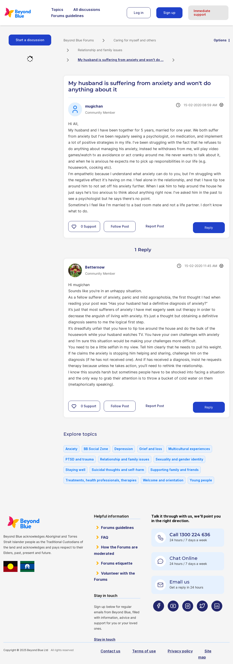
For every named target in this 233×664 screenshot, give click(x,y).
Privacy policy (180, 651)
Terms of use (144, 651)
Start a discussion (30, 40)
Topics (57, 9)
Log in (139, 13)
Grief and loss (150, 449)
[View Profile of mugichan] (94, 106)
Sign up (169, 13)
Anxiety (71, 449)
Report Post (155, 226)
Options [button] (220, 40)
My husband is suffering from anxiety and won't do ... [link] (121, 60)
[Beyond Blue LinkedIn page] (217, 615)
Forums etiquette (116, 563)
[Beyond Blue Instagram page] (187, 615)
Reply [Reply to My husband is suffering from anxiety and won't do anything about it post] (209, 227)
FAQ (104, 537)
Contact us (110, 651)
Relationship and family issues (100, 50)
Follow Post (120, 226)
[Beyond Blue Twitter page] (202, 615)
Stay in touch (104, 639)
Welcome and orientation (163, 480)
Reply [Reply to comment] (209, 407)
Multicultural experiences (189, 449)
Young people (201, 480)
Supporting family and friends (174, 470)
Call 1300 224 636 (190, 534)
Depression (123, 449)
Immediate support (202, 12)
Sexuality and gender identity (179, 459)
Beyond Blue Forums (24, 13)
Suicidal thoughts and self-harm (118, 470)
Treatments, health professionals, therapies (101, 480)
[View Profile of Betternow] (95, 267)
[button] (74, 226)
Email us (180, 582)
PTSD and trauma (80, 459)
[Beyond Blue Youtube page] (173, 615)
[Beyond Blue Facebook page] (158, 615)
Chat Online (184, 558)
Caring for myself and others (135, 40)
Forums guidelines (67, 15)
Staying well (75, 470)
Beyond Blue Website (23, 522)
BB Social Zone (96, 449)
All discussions (86, 9)
